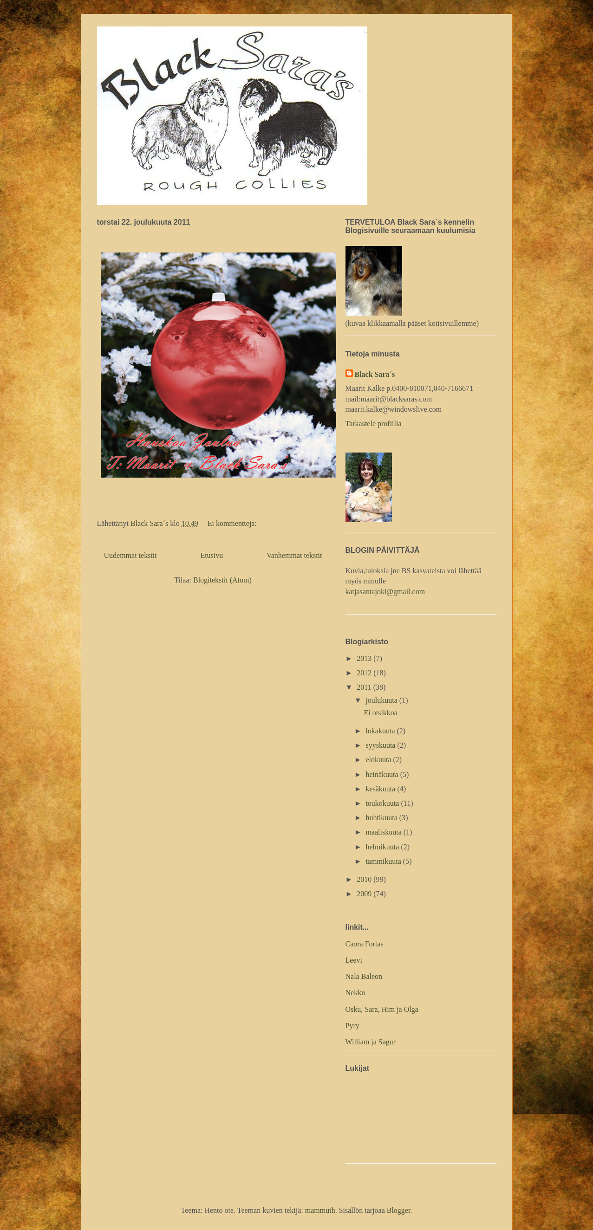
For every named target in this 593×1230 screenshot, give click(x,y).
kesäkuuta (381, 789)
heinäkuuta (382, 774)
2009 (365, 894)
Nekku (355, 993)
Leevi (353, 960)
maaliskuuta (384, 832)
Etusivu (211, 555)
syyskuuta (381, 745)
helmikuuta (383, 847)
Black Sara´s (375, 374)
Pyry (352, 1025)
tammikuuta (384, 861)
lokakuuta (381, 731)
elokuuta (379, 760)
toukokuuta (383, 803)
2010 (365, 879)
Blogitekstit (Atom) (222, 580)
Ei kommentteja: (233, 523)
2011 (365, 687)
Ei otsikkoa (380, 713)
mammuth (320, 1210)
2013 (365, 658)
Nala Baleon (364, 976)
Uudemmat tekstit (130, 555)
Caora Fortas (364, 944)
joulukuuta (382, 700)
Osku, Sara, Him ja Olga (381, 1009)
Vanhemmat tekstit (294, 555)
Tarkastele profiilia (373, 423)
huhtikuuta (382, 818)
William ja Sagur (370, 1042)
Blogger (399, 1210)
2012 (365, 673)
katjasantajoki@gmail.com (385, 592)
